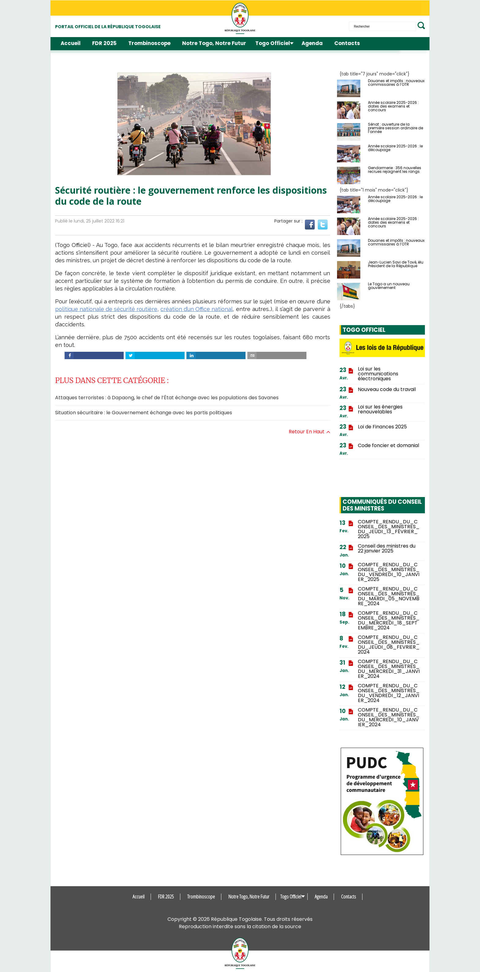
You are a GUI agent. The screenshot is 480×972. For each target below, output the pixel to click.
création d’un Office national (196, 309)
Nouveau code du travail (387, 389)
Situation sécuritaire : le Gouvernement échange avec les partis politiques (143, 412)
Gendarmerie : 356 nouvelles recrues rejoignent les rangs (394, 169)
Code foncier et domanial (388, 445)
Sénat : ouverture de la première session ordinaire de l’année (395, 128)
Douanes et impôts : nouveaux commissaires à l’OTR (396, 82)
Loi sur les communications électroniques (378, 373)
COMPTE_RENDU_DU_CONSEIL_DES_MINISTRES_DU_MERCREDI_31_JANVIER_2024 (389, 669)
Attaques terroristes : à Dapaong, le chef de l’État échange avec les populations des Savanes (167, 397)
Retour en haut (309, 431)
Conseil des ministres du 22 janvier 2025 (386, 548)
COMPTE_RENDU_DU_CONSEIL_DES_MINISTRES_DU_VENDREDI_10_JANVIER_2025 (389, 572)
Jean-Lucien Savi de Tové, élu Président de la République (395, 264)
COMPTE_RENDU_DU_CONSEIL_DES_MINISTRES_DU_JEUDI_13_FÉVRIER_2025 (389, 529)
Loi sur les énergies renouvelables (380, 409)
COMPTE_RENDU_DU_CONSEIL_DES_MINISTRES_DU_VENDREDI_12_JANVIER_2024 (389, 693)
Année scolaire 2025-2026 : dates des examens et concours (393, 106)
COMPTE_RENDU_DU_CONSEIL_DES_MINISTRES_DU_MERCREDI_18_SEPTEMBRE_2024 (389, 620)
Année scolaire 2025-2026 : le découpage (395, 148)
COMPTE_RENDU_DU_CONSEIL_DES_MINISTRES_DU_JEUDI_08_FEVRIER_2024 (389, 645)
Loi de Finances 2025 (382, 426)
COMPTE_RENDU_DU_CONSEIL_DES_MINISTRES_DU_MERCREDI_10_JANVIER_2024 (389, 717)
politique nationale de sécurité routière (106, 309)
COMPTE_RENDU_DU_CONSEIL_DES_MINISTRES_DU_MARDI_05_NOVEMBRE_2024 (389, 596)
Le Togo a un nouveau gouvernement (389, 286)
